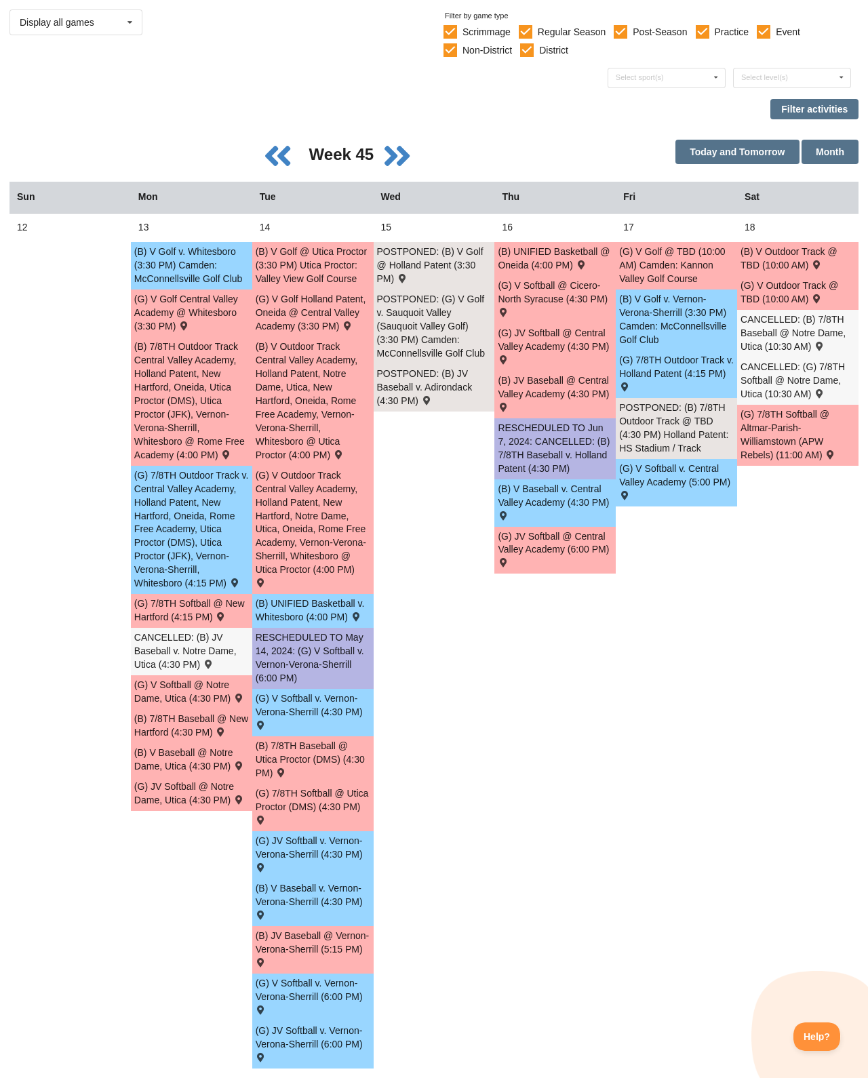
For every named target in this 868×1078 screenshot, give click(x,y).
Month (830, 151)
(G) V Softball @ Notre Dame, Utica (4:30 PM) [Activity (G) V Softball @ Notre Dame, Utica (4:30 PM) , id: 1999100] (189, 691)
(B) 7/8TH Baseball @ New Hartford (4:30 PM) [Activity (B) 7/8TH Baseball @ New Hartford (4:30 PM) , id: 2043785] (191, 725)
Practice (732, 31)
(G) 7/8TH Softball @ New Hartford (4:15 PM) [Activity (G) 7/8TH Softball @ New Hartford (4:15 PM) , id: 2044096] (189, 610)
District (553, 50)
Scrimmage (486, 31)
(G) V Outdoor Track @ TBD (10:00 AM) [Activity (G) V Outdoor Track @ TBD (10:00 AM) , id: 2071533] (789, 292)
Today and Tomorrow (737, 151)
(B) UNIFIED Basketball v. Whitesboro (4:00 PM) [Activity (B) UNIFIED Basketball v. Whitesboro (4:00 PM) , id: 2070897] (310, 610)
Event (788, 31)
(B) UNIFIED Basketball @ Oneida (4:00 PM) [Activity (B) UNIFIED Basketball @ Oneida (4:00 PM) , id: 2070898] (554, 258)
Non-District (487, 50)
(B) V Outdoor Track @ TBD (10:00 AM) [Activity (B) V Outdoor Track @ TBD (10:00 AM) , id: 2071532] (789, 258)
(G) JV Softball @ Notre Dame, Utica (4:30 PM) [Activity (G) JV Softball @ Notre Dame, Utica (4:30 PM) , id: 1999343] (189, 793)
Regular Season (572, 31)
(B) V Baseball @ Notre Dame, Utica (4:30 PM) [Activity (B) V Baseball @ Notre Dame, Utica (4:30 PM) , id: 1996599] (189, 759)
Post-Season (660, 31)
